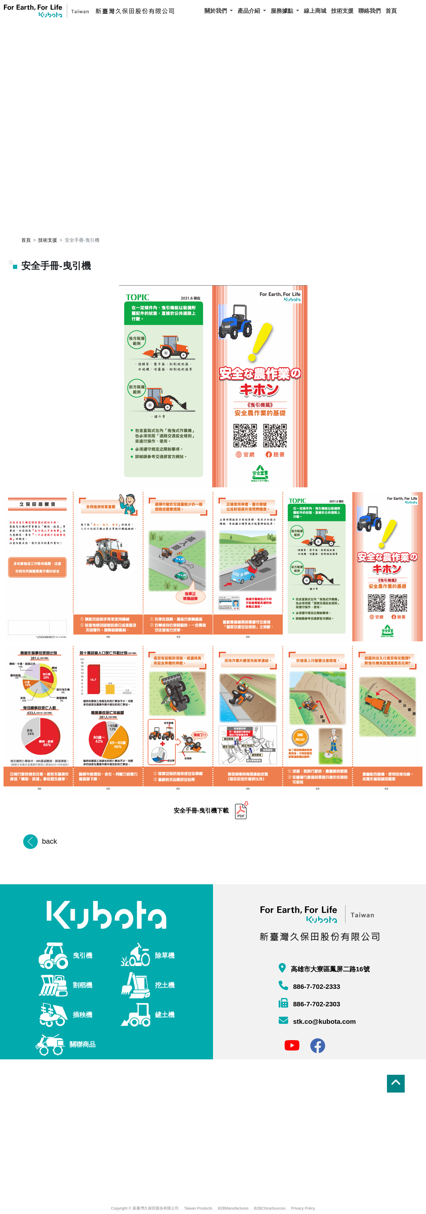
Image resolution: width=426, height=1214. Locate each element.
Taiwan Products (198, 1208)
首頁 (391, 10)
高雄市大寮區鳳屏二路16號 (329, 969)
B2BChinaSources (269, 1208)
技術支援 (342, 10)
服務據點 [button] (283, 10)
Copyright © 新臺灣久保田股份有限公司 (144, 1208)
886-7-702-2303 (315, 1004)
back (49, 841)
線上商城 (315, 10)
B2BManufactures (233, 1208)
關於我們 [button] (216, 10)
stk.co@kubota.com (323, 1021)
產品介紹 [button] (250, 10)
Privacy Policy (303, 1208)
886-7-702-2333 (315, 986)
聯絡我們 (369, 10)
